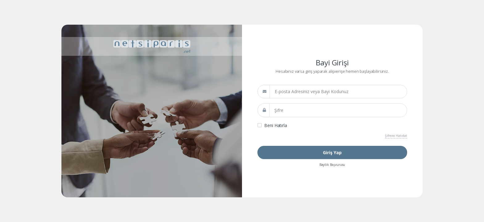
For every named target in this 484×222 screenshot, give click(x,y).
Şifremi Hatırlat (396, 136)
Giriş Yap (332, 152)
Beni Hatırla (275, 125)
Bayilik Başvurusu (332, 164)
